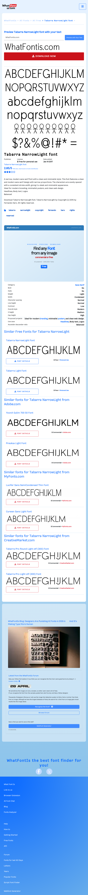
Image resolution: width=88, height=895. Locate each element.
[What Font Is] (9, 6)
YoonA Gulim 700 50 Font (19, 413)
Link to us (8, 790)
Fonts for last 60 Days (13, 860)
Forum (7, 855)
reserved (10, 216)
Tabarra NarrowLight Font (20, 340)
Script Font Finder (12, 883)
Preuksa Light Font (16, 443)
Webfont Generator (44, 726)
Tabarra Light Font (16, 371)
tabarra (12, 210)
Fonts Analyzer (10, 812)
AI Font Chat (9, 801)
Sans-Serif (79, 285)
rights (72, 210)
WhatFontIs (10, 21)
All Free (37, 21)
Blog (6, 807)
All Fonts (24, 21)
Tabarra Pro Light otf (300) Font (23, 574)
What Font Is (9, 784)
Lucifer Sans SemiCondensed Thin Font (27, 485)
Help (6, 824)
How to (7, 829)
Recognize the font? (44, 707)
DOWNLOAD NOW (44, 56)
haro (63, 210)
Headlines (64, 322)
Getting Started (10, 835)
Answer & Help (14, 681)
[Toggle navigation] (82, 6)
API (5, 846)
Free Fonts (8, 841)
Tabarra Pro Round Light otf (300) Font (27, 549)
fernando (52, 210)
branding (44, 319)
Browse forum (44, 713)
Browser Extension (12, 796)
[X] (49, 771)
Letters (7, 866)
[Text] (34, 37)
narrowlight (25, 210)
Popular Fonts (10, 877)
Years (6, 871)
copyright (39, 210)
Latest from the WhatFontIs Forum (24, 676)
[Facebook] (39, 771)
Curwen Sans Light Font (19, 511)
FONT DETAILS (22, 361)
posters (61, 319)
